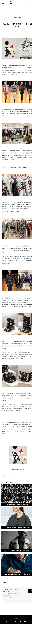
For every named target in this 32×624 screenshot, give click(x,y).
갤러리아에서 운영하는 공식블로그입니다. (12, 593)
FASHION (18, 18)
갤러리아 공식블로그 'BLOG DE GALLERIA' (11, 590)
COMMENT (6, 582)
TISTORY (16, 618)
